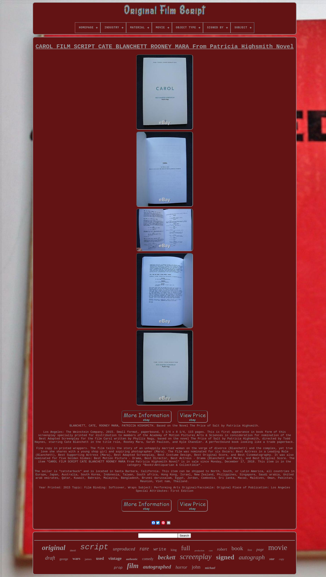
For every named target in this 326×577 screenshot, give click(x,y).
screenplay (196, 557)
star (271, 559)
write (159, 549)
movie (277, 547)
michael (210, 568)
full (185, 548)
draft (50, 558)
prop (118, 568)
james (88, 559)
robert (222, 549)
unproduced (124, 549)
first (250, 550)
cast (211, 550)
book (237, 548)
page (260, 549)
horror (181, 567)
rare (144, 549)
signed (225, 557)
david (73, 550)
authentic (132, 559)
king (174, 550)
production (199, 550)
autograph (252, 557)
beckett (166, 557)
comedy (148, 559)
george (63, 559)
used (100, 558)
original (53, 548)
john (196, 567)
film (133, 566)
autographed (157, 567)
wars (76, 558)
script (94, 547)
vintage (115, 558)
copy (281, 559)
